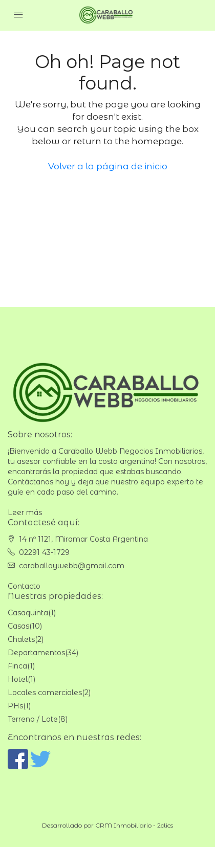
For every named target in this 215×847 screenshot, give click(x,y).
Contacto (24, 586)
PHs (15, 705)
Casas (18, 626)
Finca (17, 666)
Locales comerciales (45, 692)
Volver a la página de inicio (107, 166)
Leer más (25, 512)
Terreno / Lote (33, 719)
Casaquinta (28, 612)
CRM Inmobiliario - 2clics (134, 825)
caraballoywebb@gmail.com (71, 565)
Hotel (18, 679)
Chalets (21, 639)
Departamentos (36, 652)
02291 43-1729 (44, 552)
